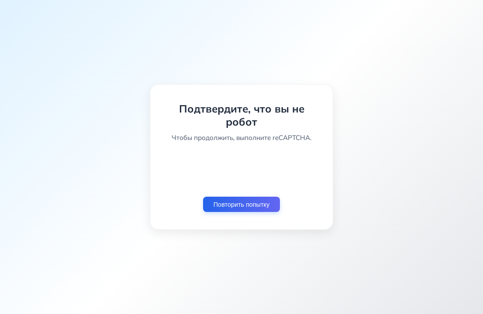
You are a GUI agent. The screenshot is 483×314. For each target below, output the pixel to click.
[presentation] (241, 169)
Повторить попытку (241, 204)
